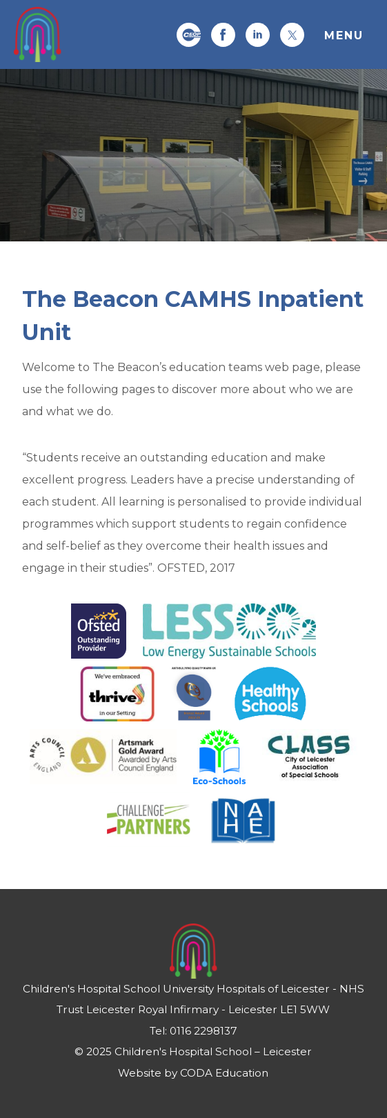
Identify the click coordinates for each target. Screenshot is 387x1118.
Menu (344, 35)
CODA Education (224, 1072)
